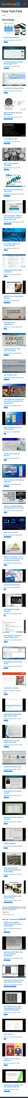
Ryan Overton (8, 405)
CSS (5, 1038)
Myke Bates (8, 141)
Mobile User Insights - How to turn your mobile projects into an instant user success (13, 558)
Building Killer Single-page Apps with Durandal (12, 715)
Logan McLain (9, 613)
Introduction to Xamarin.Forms (14, 88)
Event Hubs (6, 486)
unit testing (6, 379)
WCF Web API (7, 1091)
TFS (5, 433)
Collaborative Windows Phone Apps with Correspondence (14, 981)
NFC (9, 960)
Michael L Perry (9, 327)
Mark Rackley (8, 769)
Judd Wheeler (8, 563)
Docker (5, 276)
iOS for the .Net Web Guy (12, 585)
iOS (5, 589)
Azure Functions (7, 536)
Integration (6, 169)
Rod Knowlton (9, 1012)
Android (5, 960)
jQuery (11, 771)
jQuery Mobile (7, 932)
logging (5, 250)
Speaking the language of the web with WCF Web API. (13, 1086)
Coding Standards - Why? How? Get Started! (12, 349)
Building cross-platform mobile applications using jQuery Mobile (12, 924)
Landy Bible (8, 248)
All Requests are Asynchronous (9, 323)
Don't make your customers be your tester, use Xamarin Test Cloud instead (14, 401)
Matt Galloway (9, 900)
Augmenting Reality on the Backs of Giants (12, 897)
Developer (6, 355)
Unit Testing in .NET (10, 375)
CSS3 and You (8, 1034)
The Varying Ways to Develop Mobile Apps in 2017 (13, 63)
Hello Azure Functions (11, 532)
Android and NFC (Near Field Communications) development (13, 954)
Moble (5, 565)
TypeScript (6, 746)
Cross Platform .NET (10, 139)
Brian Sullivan (8, 718)
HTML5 (5, 1014)
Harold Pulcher (9, 484)
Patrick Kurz (8, 66)
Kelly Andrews (9, 274)
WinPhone (6, 986)
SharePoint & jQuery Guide (12, 767)
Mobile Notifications (8, 118)
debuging (6, 668)
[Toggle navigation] (25, 3)
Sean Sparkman (9, 40)
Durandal (6, 720)
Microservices (7, 195)
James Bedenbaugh (10, 194)
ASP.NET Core (7, 143)
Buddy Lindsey (9, 874)
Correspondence (12, 986)
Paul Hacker (8, 432)
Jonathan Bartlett (9, 510)
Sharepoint (6, 771)
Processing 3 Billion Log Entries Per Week (12, 245)
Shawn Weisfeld (9, 535)
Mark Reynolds (9, 353)
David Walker (8, 167)
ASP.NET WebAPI (9, 843)
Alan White (8, 458)
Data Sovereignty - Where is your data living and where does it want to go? (13, 217)
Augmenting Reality (8, 902)
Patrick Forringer (9, 1037)
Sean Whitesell (9, 666)
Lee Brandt (8, 300)
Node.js (5, 694)
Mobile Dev (6, 68)
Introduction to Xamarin (11, 37)
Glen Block (8, 1089)
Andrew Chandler (9, 958)
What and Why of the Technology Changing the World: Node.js (12, 870)
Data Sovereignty (7, 223)
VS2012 (5, 823)
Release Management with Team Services (12, 428)
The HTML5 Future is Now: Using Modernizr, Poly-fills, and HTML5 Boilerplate (12, 1008)
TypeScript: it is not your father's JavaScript (12, 741)
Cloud (5, 460)
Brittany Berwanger (10, 377)
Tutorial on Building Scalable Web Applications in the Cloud (14, 507)
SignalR (5, 641)
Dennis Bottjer (9, 795)
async (5, 328)
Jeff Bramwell (9, 821)
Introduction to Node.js (11, 688)
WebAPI (5, 848)
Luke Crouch (8, 1063)
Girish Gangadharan (10, 690)
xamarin (5, 42)
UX (4, 615)
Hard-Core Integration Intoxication (11, 164)
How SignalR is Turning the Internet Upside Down (13, 636)
